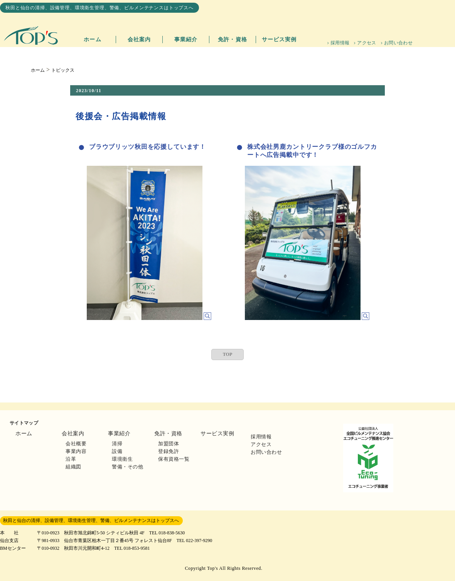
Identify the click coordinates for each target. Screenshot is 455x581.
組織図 (73, 467)
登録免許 (168, 451)
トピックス (62, 70)
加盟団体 (168, 443)
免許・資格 (232, 39)
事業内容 (76, 451)
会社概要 (76, 443)
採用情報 (339, 42)
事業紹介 (185, 39)
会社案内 (139, 39)
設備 (117, 451)
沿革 (71, 459)
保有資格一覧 (173, 459)
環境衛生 (122, 459)
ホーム (92, 39)
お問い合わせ (398, 42)
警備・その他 (127, 467)
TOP (227, 354)
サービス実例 (279, 39)
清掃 (117, 443)
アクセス (366, 42)
